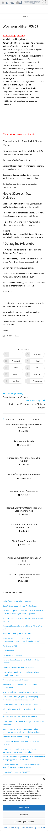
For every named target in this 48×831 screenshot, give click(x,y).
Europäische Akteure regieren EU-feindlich (24, 459)
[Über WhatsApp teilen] (35, 381)
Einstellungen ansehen (24, 821)
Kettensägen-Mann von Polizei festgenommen (20, 704)
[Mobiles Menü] (24, 16)
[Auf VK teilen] (35, 367)
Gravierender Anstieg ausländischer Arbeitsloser (24, 426)
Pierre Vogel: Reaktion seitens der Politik (24, 559)
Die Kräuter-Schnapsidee (24, 541)
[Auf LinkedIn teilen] (35, 361)
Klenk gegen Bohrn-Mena (12, 655)
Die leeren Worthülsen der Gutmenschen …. (24, 526)
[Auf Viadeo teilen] (13, 381)
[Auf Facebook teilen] (35, 354)
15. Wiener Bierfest (10, 650)
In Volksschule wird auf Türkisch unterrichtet (20, 717)
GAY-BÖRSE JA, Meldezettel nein (24, 474)
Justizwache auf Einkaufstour (24, 491)
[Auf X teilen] (13, 354)
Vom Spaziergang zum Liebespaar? (16, 680)
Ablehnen (24, 814)
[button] (44, 779)
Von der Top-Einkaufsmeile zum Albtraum (24, 576)
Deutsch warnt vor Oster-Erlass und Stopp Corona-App (23, 509)
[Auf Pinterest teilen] (13, 361)
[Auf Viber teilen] (13, 367)
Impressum (41, 828)
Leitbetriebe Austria (24, 441)
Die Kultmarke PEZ (10, 646)
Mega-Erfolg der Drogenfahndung (16, 737)
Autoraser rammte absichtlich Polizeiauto (18, 667)
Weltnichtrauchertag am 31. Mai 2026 (17, 633)
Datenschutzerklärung (11, 828)
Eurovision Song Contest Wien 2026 (16, 772)
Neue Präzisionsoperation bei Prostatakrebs (20, 606)
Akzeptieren (24, 807)
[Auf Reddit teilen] (13, 374)
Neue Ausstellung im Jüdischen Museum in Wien (21, 692)
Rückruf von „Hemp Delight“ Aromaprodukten (20, 601)
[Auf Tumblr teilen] (35, 374)
